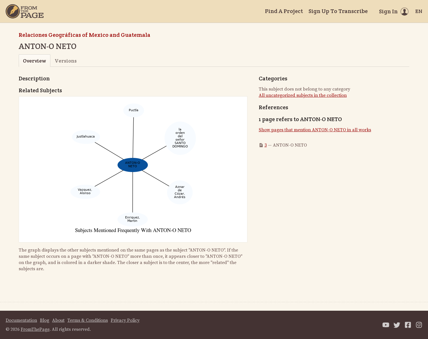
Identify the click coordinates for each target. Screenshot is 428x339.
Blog (44, 320)
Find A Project (284, 11)
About (58, 320)
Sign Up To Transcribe (338, 11)
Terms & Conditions (87, 320)
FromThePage (35, 329)
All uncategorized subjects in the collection (303, 95)
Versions (66, 60)
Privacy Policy (125, 320)
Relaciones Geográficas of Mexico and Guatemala (84, 34)
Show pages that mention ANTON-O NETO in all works (315, 130)
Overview (34, 60)
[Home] (25, 11)
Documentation (21, 320)
